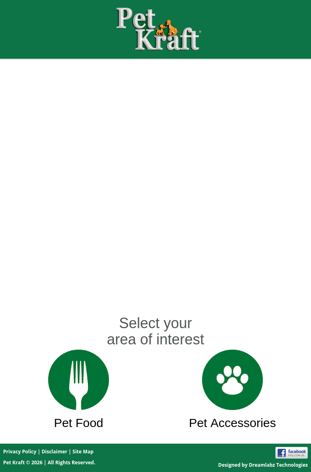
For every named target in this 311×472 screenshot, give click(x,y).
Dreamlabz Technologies (278, 464)
